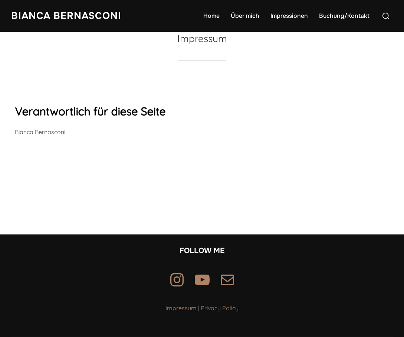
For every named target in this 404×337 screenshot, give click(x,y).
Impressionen (289, 16)
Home (211, 16)
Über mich (245, 16)
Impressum (181, 308)
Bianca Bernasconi (66, 16)
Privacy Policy (220, 308)
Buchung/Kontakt (344, 16)
